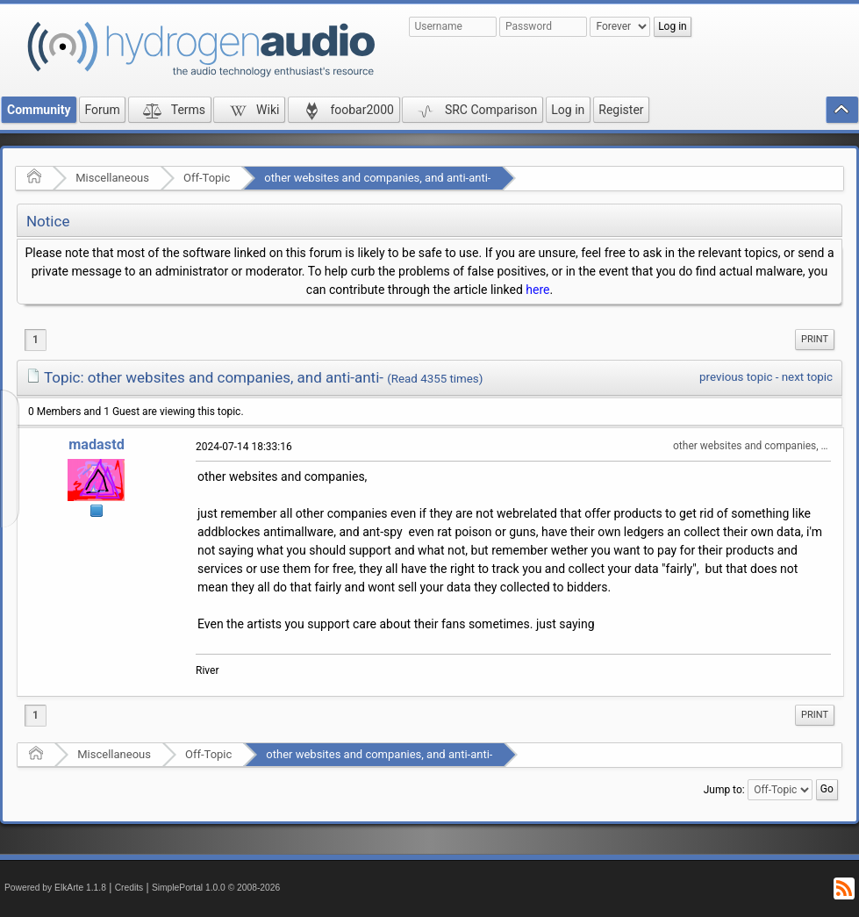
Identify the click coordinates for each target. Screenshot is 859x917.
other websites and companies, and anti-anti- (377, 177)
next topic (807, 376)
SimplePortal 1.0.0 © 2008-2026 (216, 887)
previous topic (735, 376)
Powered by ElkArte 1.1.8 (55, 887)
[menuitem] (814, 339)
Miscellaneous (112, 177)
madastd (96, 444)
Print (814, 339)
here (537, 290)
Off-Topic (206, 177)
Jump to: (724, 790)
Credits (129, 887)
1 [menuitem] (35, 339)
